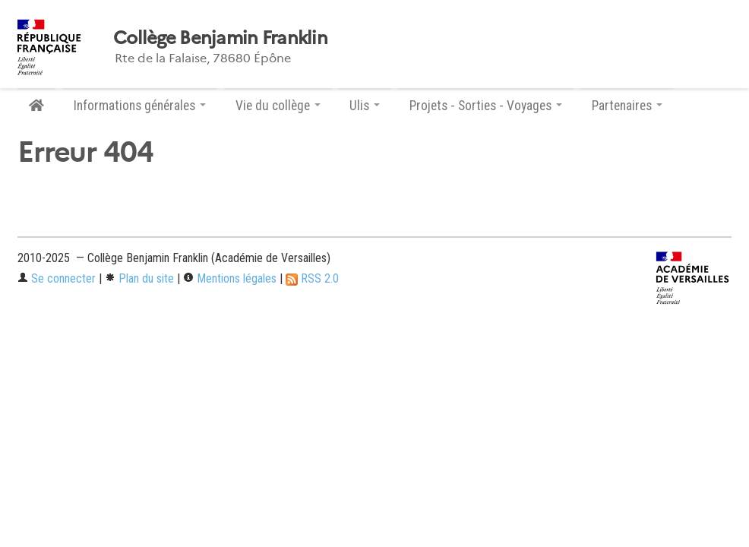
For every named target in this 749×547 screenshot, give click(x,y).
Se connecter (56, 278)
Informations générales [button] (140, 105)
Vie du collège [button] (278, 105)
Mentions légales (230, 278)
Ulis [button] (364, 105)
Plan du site (139, 278)
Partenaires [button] (627, 105)
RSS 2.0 (312, 278)
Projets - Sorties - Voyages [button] (485, 105)
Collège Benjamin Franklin (220, 38)
